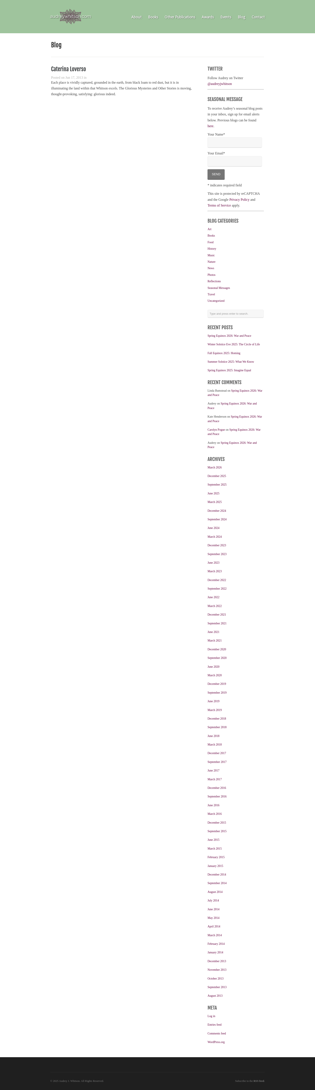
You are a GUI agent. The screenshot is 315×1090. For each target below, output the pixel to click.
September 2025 (217, 484)
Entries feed (214, 1024)
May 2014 (213, 917)
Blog (241, 17)
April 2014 (213, 926)
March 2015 (214, 848)
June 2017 (213, 770)
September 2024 (217, 519)
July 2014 (213, 900)
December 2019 (216, 683)
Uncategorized (215, 300)
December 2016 (216, 788)
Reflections (214, 281)
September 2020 (217, 658)
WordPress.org (216, 1042)
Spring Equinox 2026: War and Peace (229, 335)
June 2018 (213, 736)
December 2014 (216, 874)
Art (209, 229)
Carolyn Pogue (216, 429)
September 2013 (217, 987)
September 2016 (217, 796)
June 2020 (213, 666)
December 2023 (216, 545)
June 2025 (213, 493)
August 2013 (215, 995)
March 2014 (214, 935)
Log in (211, 1016)
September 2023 (217, 554)
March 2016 (214, 813)
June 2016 (213, 805)
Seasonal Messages (218, 288)
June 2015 (213, 839)
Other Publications (180, 17)
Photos (211, 274)
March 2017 (214, 779)
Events (225, 17)
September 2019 (217, 692)
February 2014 (216, 943)
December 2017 (216, 753)
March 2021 (214, 640)
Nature (211, 261)
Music (211, 255)
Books (153, 17)
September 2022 (217, 588)
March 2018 (214, 744)
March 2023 (214, 571)
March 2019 (214, 710)
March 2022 (214, 606)
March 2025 (214, 502)
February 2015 (216, 857)
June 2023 (213, 562)
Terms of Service (219, 205)
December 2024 (216, 510)
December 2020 (216, 649)
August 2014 (215, 892)
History (211, 248)
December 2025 (216, 476)
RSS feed (258, 1080)
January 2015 (215, 866)
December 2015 (216, 822)
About (136, 17)
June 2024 (213, 528)
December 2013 (216, 961)
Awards (208, 17)
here (210, 126)
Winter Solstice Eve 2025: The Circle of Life (233, 344)
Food (210, 242)
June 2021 (213, 632)
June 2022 (213, 597)
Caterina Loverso (68, 69)
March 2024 (214, 536)
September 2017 (217, 762)
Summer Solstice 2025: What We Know (230, 361)
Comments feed (216, 1033)
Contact (258, 17)
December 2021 (216, 614)
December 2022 (216, 580)
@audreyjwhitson (219, 84)
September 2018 (217, 727)
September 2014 (217, 883)
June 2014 (213, 909)
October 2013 (215, 978)
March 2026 (214, 467)
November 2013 (216, 969)
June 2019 (213, 701)
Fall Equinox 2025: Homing (223, 353)
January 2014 (215, 952)
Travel (211, 294)
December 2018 (216, 718)
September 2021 (217, 623)
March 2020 (214, 675)
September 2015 (217, 831)
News (210, 268)
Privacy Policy (239, 199)
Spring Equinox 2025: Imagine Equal (229, 370)
